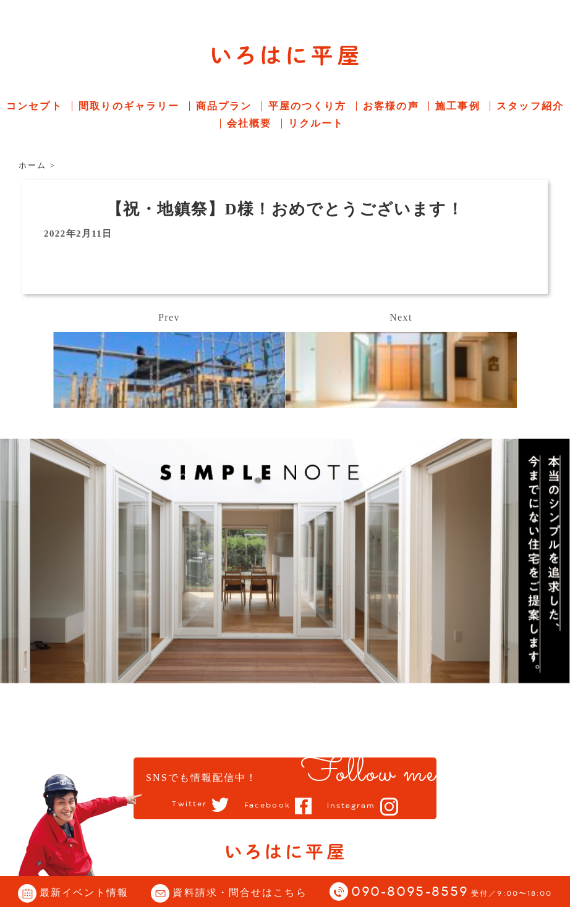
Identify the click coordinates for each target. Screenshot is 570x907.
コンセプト (34, 106)
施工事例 (457, 106)
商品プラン (224, 106)
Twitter (189, 805)
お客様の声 (391, 106)
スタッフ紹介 (530, 106)
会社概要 (249, 123)
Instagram (351, 806)
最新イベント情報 (84, 892)
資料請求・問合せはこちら (239, 892)
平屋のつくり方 (307, 106)
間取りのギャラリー (129, 106)
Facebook (267, 806)
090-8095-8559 (452, 892)
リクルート (316, 123)
